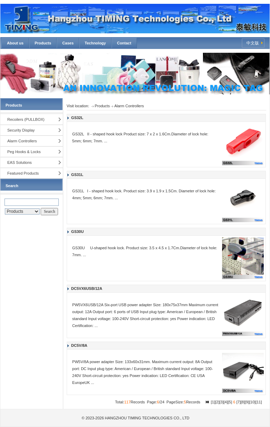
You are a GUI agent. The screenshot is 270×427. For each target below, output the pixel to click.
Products (43, 43)
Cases (67, 43)
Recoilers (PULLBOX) (25, 119)
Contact (124, 43)
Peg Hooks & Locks (24, 152)
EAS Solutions (19, 162)
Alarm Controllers (22, 141)
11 (258, 402)
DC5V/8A (79, 345)
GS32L (77, 118)
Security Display (21, 130)
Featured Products (23, 173)
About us (15, 43)
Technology (95, 43)
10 (252, 402)
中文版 (252, 43)
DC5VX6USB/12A (86, 288)
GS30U (77, 231)
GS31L (77, 175)
